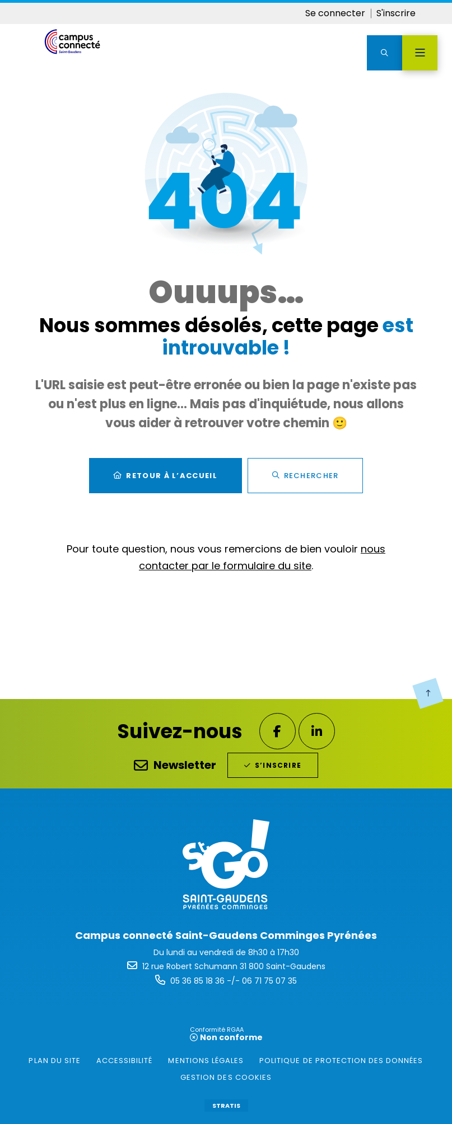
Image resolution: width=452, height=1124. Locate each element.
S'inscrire (396, 13)
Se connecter (335, 13)
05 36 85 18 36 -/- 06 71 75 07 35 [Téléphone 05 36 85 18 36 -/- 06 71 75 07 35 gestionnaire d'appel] (233, 980)
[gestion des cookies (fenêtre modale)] (226, 1077)
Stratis (226, 1105)
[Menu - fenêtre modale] (419, 52)
